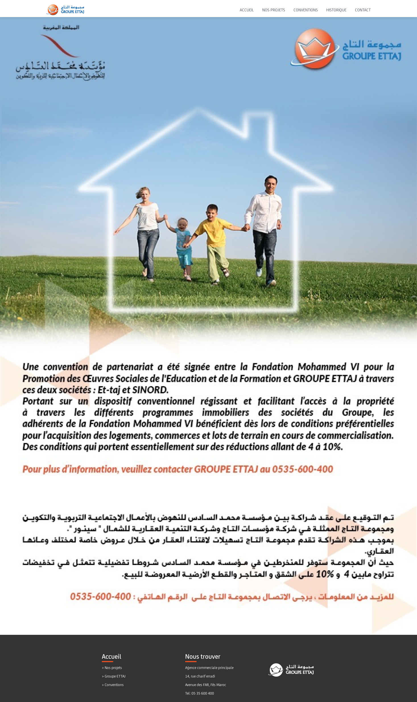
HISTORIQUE (336, 10)
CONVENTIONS (306, 10)
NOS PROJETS (273, 10)
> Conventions (113, 685)
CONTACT (363, 10)
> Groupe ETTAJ (113, 676)
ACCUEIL (247, 10)
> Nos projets (112, 668)
